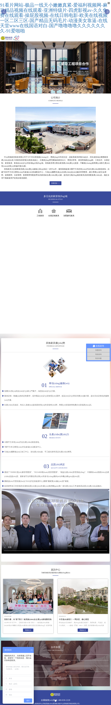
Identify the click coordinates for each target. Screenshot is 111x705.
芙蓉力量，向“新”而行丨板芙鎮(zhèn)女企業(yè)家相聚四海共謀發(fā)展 (28, 619)
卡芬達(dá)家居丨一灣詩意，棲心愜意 (74, 619)
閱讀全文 (28, 630)
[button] (3, 11)
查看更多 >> (55, 183)
